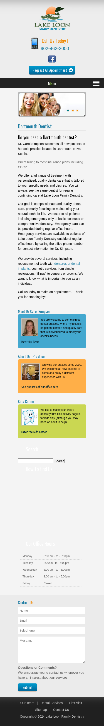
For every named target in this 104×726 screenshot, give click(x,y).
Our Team (27, 703)
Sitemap (41, 710)
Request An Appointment (49, 70)
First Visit (75, 703)
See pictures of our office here (39, 387)
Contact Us (61, 710)
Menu (52, 83)
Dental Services (51, 703)
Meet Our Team (30, 342)
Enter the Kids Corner (34, 432)
